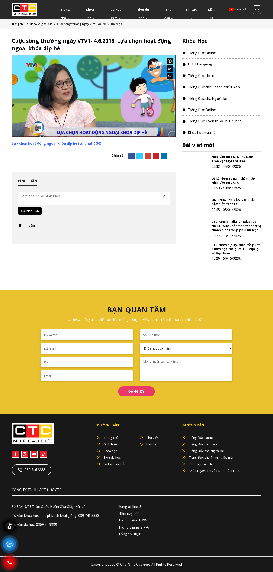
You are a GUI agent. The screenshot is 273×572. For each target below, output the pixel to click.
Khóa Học (90, 10)
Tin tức (191, 10)
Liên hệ (211, 10)
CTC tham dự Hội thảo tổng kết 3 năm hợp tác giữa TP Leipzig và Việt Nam (236, 249)
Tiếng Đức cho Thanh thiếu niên (211, 87)
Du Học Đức (115, 10)
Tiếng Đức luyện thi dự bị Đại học (211, 121)
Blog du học (143, 10)
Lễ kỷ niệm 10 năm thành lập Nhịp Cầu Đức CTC (233, 180)
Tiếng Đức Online (199, 53)
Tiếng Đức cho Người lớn (205, 98)
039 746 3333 (31, 469)
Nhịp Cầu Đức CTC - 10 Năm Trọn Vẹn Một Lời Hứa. (232, 159)
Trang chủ (65, 10)
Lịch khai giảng (197, 64)
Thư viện (168, 10)
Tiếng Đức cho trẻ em (202, 75)
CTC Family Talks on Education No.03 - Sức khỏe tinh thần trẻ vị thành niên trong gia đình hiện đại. (236, 228)
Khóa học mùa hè (199, 132)
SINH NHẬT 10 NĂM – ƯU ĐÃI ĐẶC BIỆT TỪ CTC (233, 202)
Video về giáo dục (40, 24)
